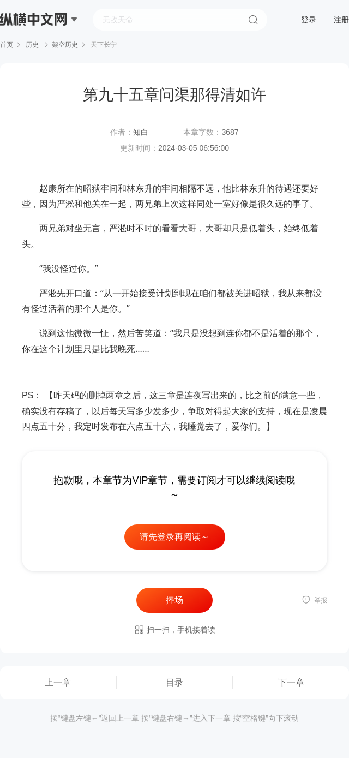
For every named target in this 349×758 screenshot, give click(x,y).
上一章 (58, 682)
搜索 (253, 19)
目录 (174, 682)
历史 (32, 45)
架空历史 (65, 45)
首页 (6, 45)
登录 (308, 19)
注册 (341, 19)
